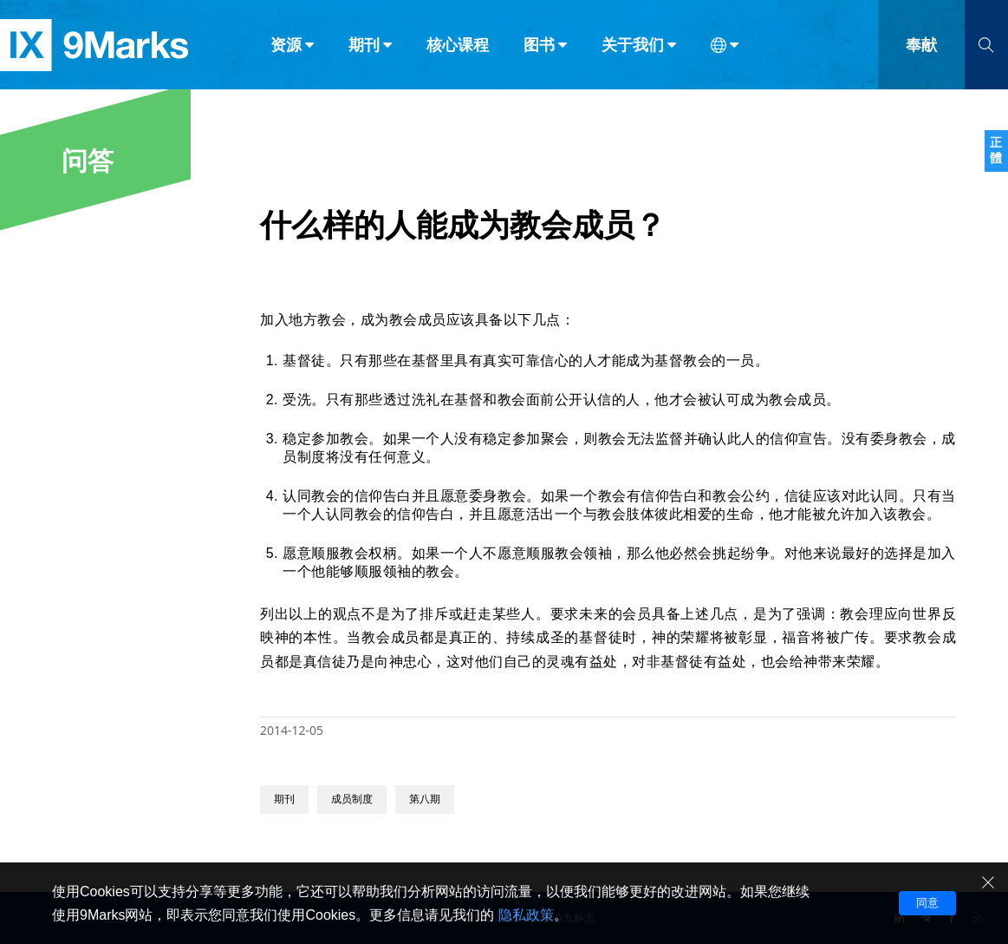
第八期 (424, 799)
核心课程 (457, 50)
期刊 (284, 799)
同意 (927, 902)
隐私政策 (526, 915)
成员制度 (352, 799)
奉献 (921, 50)
